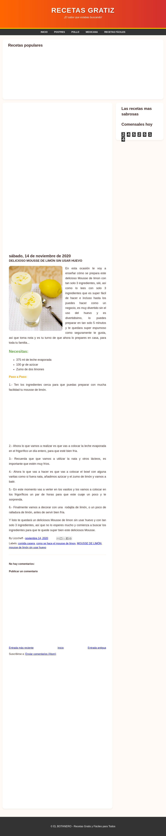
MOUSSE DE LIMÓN (89, 543)
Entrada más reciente (21, 647)
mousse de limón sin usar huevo (27, 547)
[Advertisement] (83, 225)
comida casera (26, 543)
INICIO (44, 32)
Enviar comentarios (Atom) (40, 654)
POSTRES (59, 32)
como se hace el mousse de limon (56, 543)
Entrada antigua (97, 647)
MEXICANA (92, 32)
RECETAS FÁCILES (114, 32)
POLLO (75, 32)
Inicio (61, 647)
